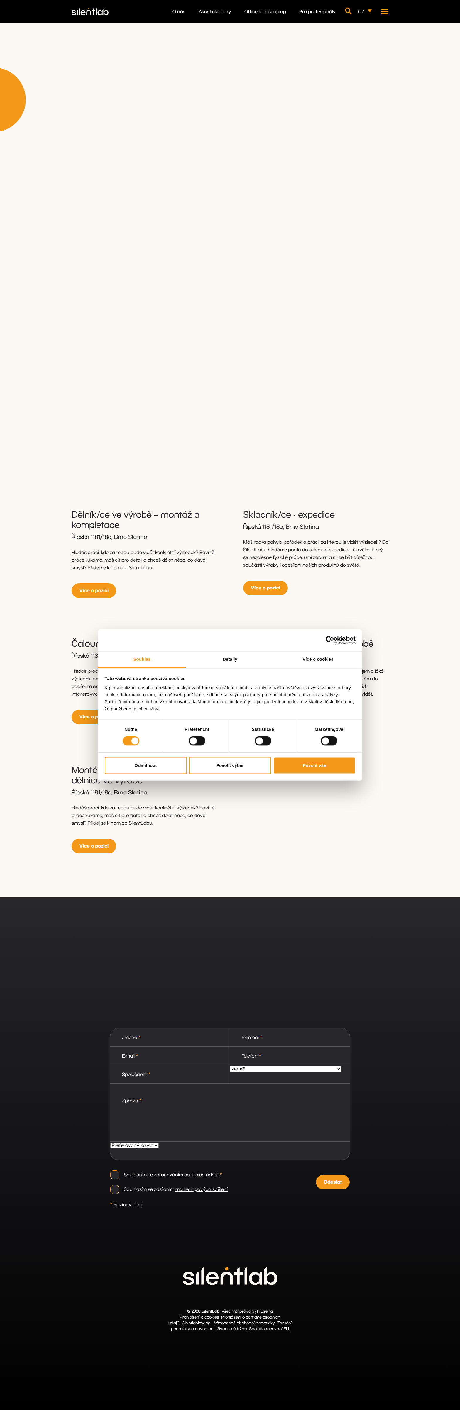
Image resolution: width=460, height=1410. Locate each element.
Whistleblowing (196, 1323)
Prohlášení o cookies (199, 1317)
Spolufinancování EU (269, 1329)
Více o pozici (94, 590)
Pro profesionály (317, 11)
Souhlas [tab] (141, 659)
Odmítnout (146, 765)
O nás (178, 11)
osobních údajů (201, 1174)
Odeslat (333, 1182)
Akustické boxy (215, 11)
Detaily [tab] (230, 659)
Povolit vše (314, 765)
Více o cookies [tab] (318, 659)
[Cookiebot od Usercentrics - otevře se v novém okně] (330, 640)
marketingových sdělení (201, 1189)
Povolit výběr (230, 765)
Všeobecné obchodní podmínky (244, 1323)
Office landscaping (265, 11)
